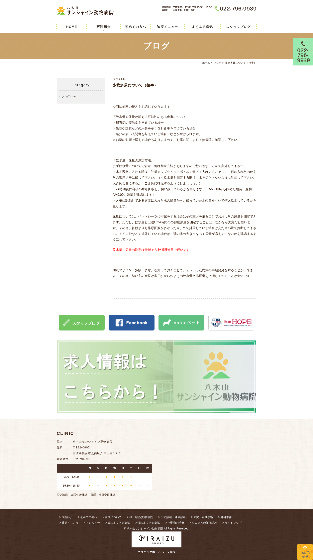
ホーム (206, 62)
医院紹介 (104, 27)
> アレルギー (92, 522)
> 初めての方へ (87, 517)
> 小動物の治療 (174, 522)
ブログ (217, 62)
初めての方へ (135, 27)
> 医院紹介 (66, 517)
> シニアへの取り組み (203, 522)
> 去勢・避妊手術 (202, 517)
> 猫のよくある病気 (147, 522)
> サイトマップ (231, 522)
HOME (71, 27)
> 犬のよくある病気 (117, 522)
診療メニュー (167, 27)
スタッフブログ (238, 27)
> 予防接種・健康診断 (172, 517)
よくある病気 (202, 27)
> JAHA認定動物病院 (140, 517)
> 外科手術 (225, 517)
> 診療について (112, 517)
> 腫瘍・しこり (68, 522)
